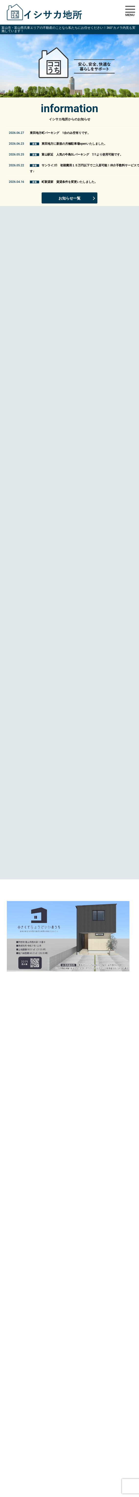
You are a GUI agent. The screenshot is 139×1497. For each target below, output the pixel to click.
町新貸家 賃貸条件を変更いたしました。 (69, 182)
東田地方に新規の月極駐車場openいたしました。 (74, 143)
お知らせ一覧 (69, 198)
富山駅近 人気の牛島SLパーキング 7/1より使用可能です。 (82, 154)
